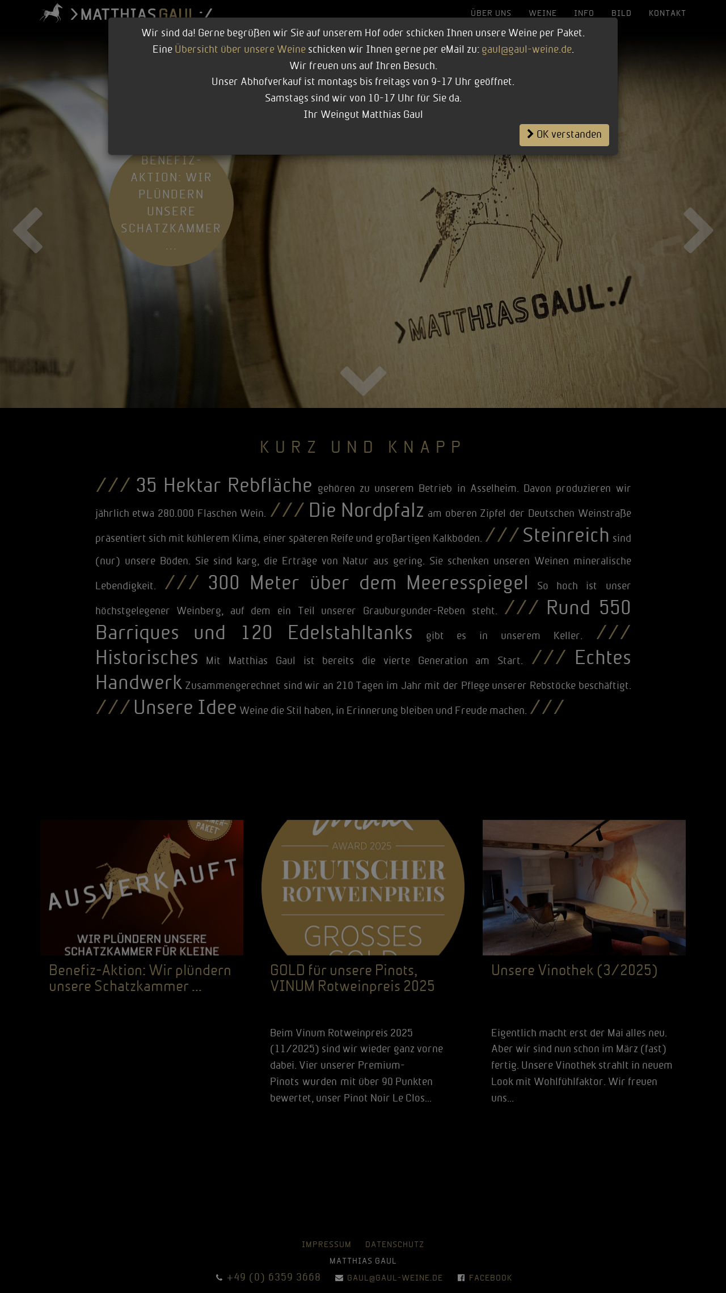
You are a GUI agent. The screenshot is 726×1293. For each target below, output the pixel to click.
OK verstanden (564, 135)
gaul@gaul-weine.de (527, 50)
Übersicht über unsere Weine (240, 50)
